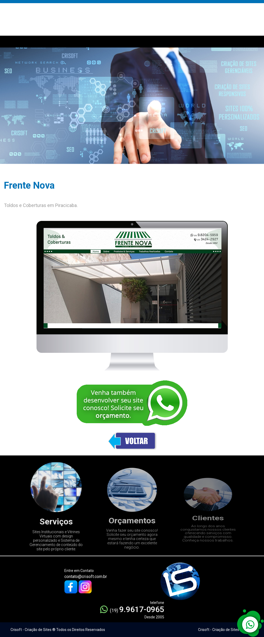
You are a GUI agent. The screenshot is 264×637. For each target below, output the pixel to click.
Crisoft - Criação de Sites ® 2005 (225, 630)
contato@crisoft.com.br (85, 576)
